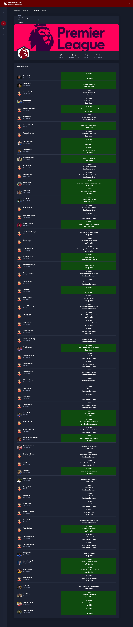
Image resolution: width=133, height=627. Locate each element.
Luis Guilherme (28, 199)
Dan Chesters (27, 322)
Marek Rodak (27, 281)
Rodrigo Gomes (28, 223)
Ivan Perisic (27, 314)
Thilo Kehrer (27, 479)
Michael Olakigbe (29, 380)
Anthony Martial (28, 429)
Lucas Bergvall (28, 561)
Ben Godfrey (27, 100)
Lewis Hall (26, 470)
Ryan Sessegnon (28, 273)
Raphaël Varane (28, 520)
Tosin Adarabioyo (29, 265)
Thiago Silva (27, 553)
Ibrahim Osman (28, 602)
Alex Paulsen (27, 347)
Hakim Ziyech (27, 92)
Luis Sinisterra (28, 610)
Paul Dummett (28, 372)
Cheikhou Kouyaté (29, 454)
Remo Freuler (27, 577)
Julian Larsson (28, 174)
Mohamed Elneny (28, 355)
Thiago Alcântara (29, 487)
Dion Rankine (27, 207)
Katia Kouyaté (27, 297)
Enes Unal (26, 413)
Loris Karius (27, 396)
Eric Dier (26, 586)
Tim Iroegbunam (28, 158)
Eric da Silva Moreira (30, 125)
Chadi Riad (26, 190)
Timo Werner (27, 421)
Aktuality (17, 10)
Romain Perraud (28, 133)
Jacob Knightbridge (29, 232)
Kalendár (26, 10)
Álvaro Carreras (28, 446)
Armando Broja (28, 256)
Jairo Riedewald (28, 544)
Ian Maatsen (27, 84)
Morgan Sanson (28, 511)
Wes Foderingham (29, 108)
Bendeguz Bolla (28, 248)
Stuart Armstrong (29, 339)
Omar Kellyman (28, 76)
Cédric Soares (28, 363)
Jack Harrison (27, 141)
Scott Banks (27, 116)
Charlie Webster (28, 166)
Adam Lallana (27, 528)
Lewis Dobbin (27, 149)
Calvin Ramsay (28, 330)
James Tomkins (28, 536)
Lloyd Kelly (26, 289)
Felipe (25, 462)
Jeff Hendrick (27, 405)
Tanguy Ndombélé (29, 215)
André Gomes (27, 503)
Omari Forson (27, 240)
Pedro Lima (27, 182)
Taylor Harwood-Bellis (30, 437)
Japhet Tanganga (29, 306)
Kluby (44, 10)
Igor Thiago (27, 594)
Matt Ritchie (27, 388)
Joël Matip (26, 495)
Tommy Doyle (27, 569)
